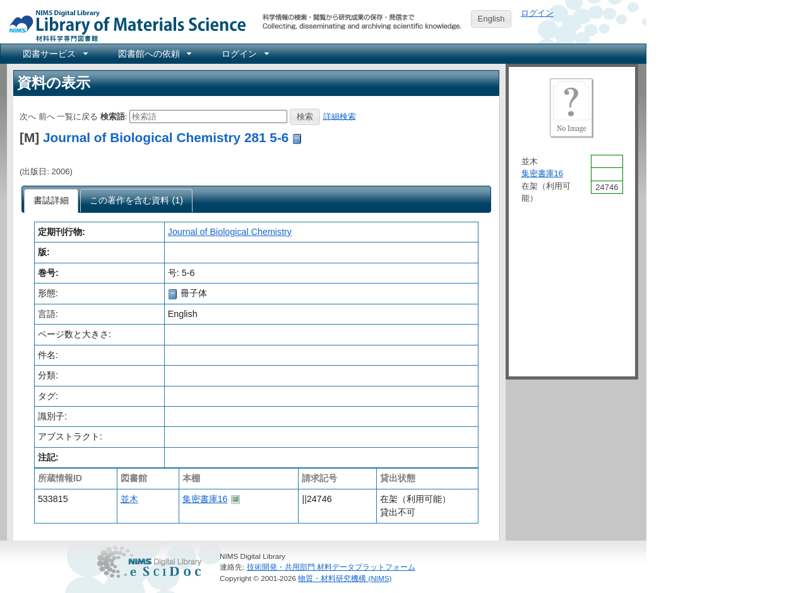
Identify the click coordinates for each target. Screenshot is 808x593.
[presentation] (51, 200)
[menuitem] (54, 53)
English (491, 18)
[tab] (51, 201)
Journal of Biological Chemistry (230, 232)
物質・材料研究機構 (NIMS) (344, 578)
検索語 (112, 116)
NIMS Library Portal (123, 25)
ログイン (537, 13)
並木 (129, 499)
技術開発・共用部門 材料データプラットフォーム (331, 567)
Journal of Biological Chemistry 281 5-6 (165, 137)
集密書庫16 (205, 499)
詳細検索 (339, 116)
